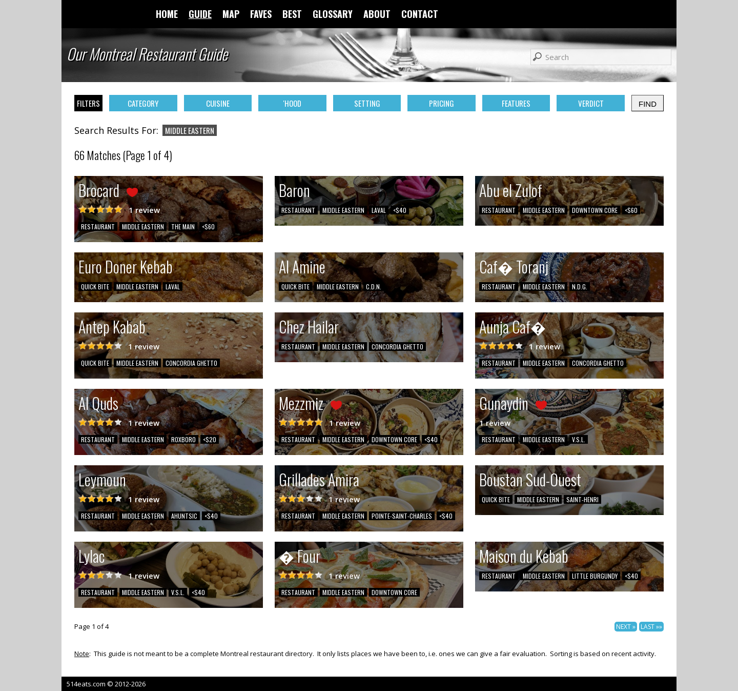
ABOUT (377, 14)
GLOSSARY (333, 14)
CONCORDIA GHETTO (191, 363)
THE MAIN (183, 226)
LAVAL (379, 210)
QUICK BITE (95, 286)
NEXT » (626, 626)
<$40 (399, 210)
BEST (292, 14)
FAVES (261, 14)
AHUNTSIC (184, 515)
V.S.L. (578, 439)
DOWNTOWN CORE (595, 210)
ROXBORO (183, 439)
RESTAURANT (98, 226)
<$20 (209, 439)
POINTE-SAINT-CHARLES (402, 515)
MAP (230, 14)
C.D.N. (373, 286)
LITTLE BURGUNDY (595, 575)
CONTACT (419, 14)
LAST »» (651, 626)
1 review (144, 210)
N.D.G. (579, 286)
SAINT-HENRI (582, 499)
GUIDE (200, 14)
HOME (167, 14)
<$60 (208, 226)
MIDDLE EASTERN (143, 226)
